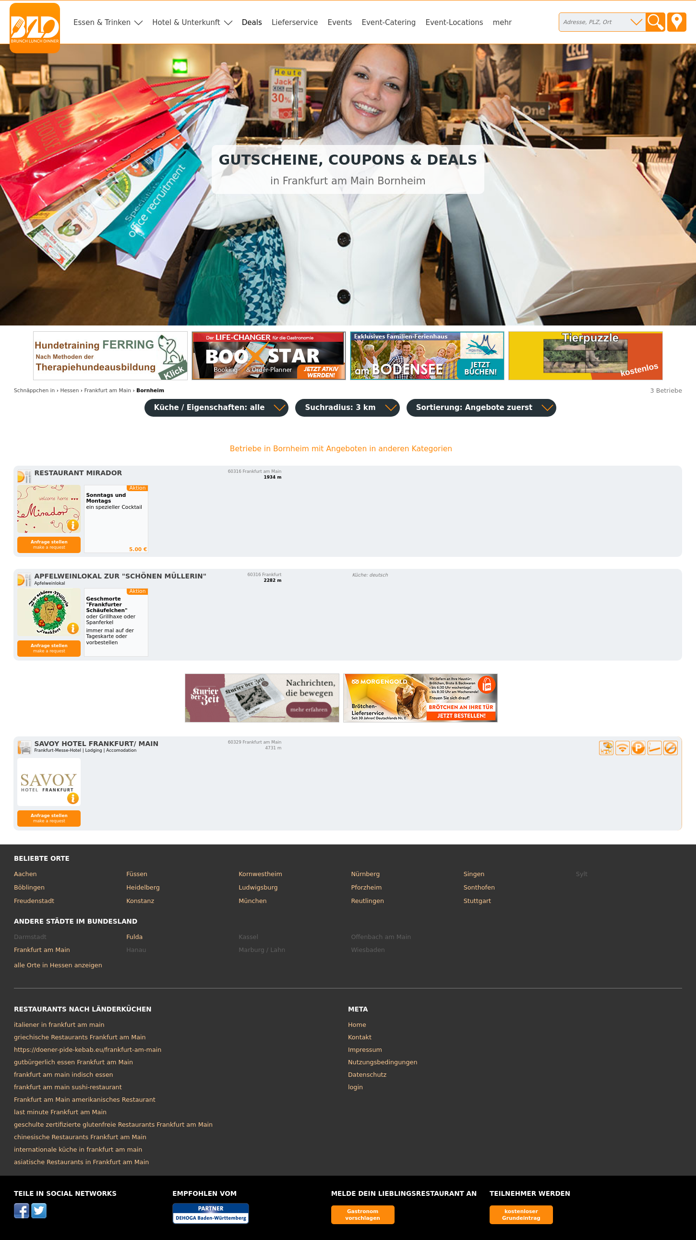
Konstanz (140, 900)
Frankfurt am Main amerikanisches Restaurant (85, 1099)
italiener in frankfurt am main (59, 1024)
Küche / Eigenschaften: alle (209, 407)
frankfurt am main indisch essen (63, 1074)
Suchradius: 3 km (340, 407)
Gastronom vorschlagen (362, 1214)
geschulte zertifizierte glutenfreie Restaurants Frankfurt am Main (113, 1124)
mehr (502, 22)
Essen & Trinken (102, 22)
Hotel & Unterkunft (186, 22)
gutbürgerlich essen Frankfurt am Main (73, 1062)
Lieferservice (295, 22)
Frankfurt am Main (42, 949)
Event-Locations (454, 22)
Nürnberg (365, 874)
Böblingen (29, 887)
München (252, 900)
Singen (474, 874)
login (355, 1087)
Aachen (25, 874)
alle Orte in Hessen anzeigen (58, 965)
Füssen (136, 874)
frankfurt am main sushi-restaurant (68, 1087)
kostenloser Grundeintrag (521, 1214)
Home (357, 1024)
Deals (252, 22)
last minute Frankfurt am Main (60, 1112)
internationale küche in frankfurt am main (78, 1149)
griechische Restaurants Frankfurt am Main (80, 1037)
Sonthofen (479, 887)
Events (339, 22)
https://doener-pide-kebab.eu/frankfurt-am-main (87, 1049)
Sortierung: (474, 407)
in (34, 390)
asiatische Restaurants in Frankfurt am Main (81, 1162)
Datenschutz (367, 1074)
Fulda (134, 936)
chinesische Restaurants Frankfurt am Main (80, 1137)
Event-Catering (388, 22)
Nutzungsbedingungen (383, 1062)
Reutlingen (367, 900)
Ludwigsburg (258, 887)
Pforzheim (366, 887)
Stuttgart (477, 900)
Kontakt (360, 1037)
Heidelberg (143, 887)
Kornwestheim (260, 874)
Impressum (365, 1049)
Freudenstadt (34, 900)
